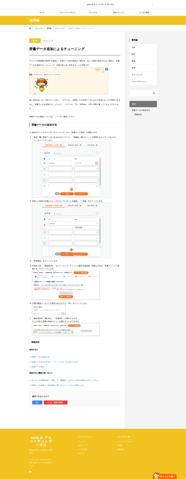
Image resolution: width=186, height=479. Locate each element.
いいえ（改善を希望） (55, 402)
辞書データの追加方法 (141, 110)
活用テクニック (118, 12)
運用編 (35, 41)
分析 (133, 47)
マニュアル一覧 (123, 437)
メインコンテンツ (85, 437)
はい (37, 402)
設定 (133, 54)
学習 (133, 68)
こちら (57, 117)
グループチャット (139, 82)
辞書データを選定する (41, 357)
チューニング (48, 41)
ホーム (42, 12)
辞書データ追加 (38, 367)
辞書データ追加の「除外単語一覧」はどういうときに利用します (58, 385)
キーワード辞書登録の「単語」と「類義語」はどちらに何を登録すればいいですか (65, 380)
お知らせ (81, 453)
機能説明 (120, 449)
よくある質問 (144, 12)
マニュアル (93, 12)
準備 (133, 61)
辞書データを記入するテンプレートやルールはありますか (55, 362)
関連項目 (138, 114)
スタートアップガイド (67, 12)
